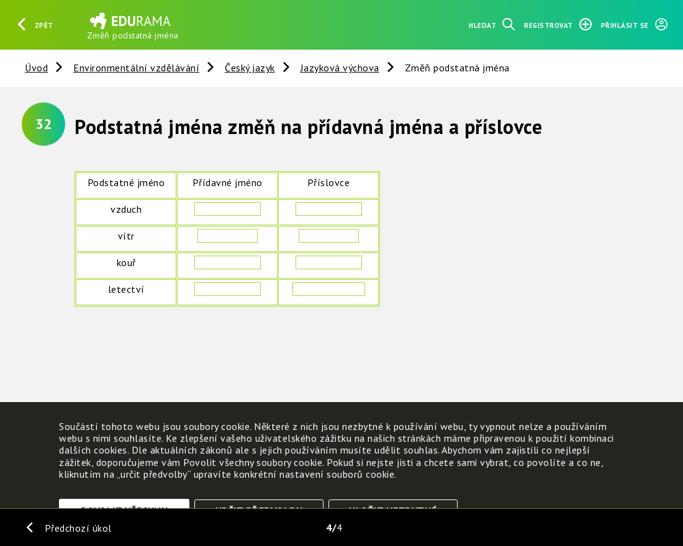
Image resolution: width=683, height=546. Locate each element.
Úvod (36, 67)
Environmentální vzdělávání (136, 67)
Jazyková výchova (340, 67)
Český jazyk (250, 67)
